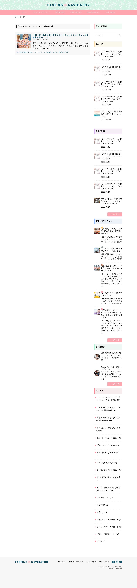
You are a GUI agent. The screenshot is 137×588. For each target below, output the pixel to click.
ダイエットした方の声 (106, 445)
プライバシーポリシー (76, 561)
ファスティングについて (39, 12)
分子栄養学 (101, 505)
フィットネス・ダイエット (108, 527)
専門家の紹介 (59, 12)
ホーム (20, 12)
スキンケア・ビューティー (108, 519)
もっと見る (114, 214)
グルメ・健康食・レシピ (107, 534)
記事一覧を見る (76, 12)
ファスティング (103, 498)
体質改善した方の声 (105, 463)
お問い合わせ (114, 12)
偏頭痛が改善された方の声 (108, 470)
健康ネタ (100, 512)
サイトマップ (104, 561)
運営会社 (61, 561)
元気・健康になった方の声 (108, 452)
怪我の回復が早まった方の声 (108, 477)
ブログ (99, 541)
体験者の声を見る (95, 12)
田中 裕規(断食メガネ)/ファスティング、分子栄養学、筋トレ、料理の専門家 (42, 52)
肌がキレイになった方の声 (108, 438)
